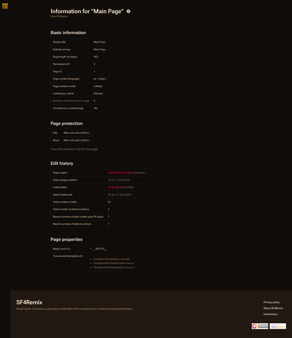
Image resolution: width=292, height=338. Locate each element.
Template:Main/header (106, 263)
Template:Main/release (106, 267)
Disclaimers (271, 314)
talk (131, 172)
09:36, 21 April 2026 (119, 194)
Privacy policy (272, 302)
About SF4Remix (273, 308)
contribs (140, 172)
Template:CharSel (103, 258)
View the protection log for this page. (75, 149)
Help (128, 11)
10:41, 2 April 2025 (119, 179)
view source (121, 258)
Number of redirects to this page (71, 100)
